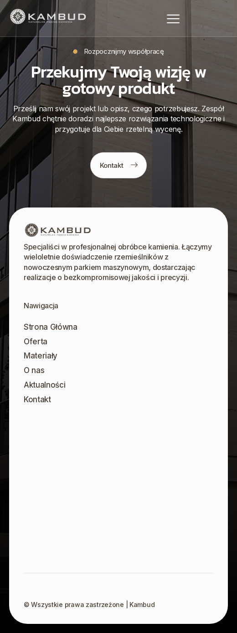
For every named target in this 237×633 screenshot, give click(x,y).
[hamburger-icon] (173, 18)
